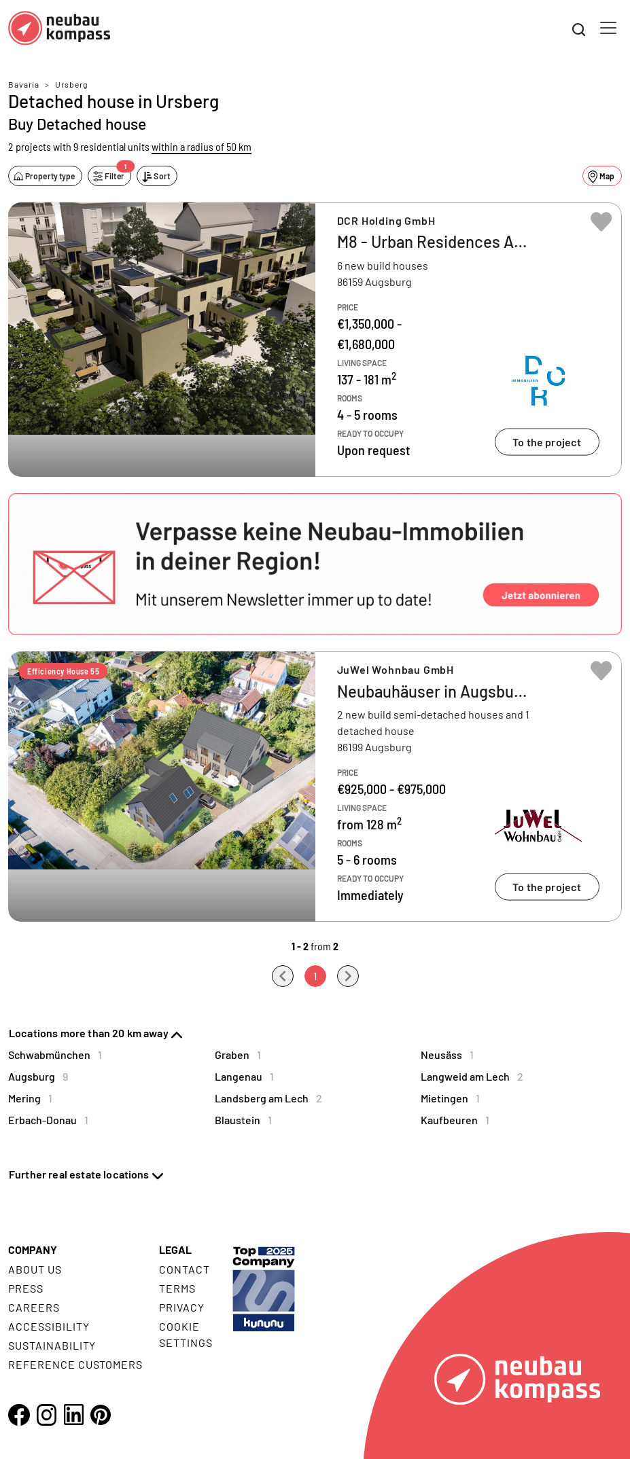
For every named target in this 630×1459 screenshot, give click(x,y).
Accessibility (48, 1326)
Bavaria (23, 84)
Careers (34, 1307)
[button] (315, 564)
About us (35, 1269)
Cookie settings (186, 1334)
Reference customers (75, 1364)
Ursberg (71, 84)
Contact (184, 1269)
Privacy (182, 1307)
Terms (177, 1288)
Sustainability (52, 1345)
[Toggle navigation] (608, 27)
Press (25, 1288)
